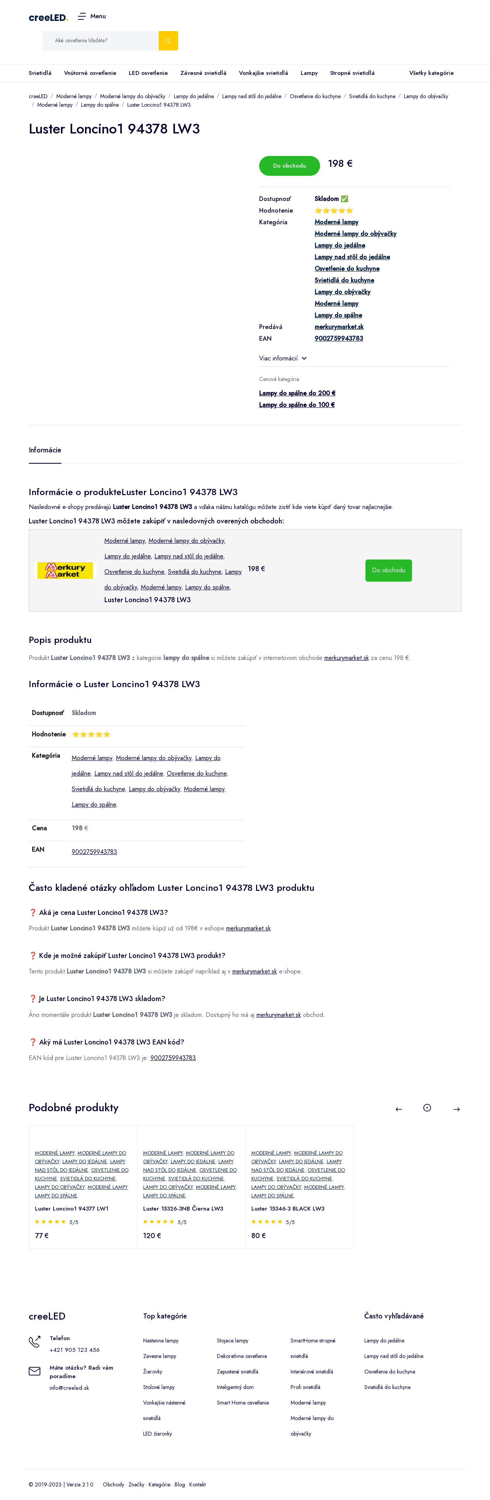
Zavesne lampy (159, 1356)
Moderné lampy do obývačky (132, 96)
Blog (180, 1484)
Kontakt (197, 1484)
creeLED (47, 17)
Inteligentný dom (235, 1387)
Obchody (113, 1484)
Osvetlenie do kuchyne (315, 96)
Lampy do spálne (100, 105)
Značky (136, 1484)
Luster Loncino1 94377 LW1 (72, 1208)
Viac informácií (282, 358)
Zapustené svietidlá (237, 1371)
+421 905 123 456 (75, 1350)
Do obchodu (289, 165)
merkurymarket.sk (346, 657)
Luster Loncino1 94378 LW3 (159, 105)
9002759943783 (94, 851)
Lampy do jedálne (194, 96)
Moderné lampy (74, 96)
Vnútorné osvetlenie (90, 73)
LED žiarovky (157, 1434)
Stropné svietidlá (352, 73)
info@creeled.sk (69, 1388)
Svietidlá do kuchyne (372, 96)
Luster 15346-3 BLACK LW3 (288, 1208)
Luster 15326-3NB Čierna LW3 (183, 1208)
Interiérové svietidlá (312, 1371)
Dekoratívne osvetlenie (242, 1356)
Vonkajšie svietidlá (263, 73)
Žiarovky (152, 1371)
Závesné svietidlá (203, 73)
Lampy (309, 73)
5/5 (74, 1222)
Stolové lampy (159, 1387)
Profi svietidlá (305, 1387)
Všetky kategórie (430, 73)
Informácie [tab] (45, 450)
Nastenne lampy (160, 1340)
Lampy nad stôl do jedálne (251, 96)
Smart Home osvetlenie (243, 1402)
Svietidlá (40, 73)
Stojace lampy (232, 1340)
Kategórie (159, 1484)
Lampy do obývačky (426, 96)
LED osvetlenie (148, 73)
